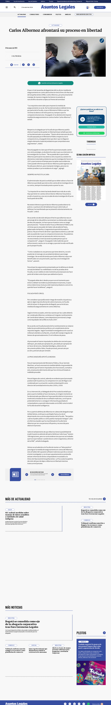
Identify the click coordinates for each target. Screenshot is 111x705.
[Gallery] (39, 473)
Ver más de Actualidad (97, 499)
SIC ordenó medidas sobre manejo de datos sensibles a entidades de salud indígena (17, 516)
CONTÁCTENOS (41, 674)
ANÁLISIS (68, 14)
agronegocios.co (27, 698)
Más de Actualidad (17, 499)
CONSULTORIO (34, 14)
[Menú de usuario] (87, 7)
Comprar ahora (91, 127)
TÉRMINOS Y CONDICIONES (45, 682)
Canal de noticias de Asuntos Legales (50, 83)
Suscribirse (100, 7)
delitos (43, 1)
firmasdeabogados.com (68, 698)
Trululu (51, 1)
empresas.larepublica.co (46, 698)
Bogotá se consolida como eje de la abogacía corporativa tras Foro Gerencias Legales (93, 512)
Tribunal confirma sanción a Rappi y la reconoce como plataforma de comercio (92, 525)
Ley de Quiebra (32, 1)
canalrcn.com (86, 698)
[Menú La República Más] (6, 7)
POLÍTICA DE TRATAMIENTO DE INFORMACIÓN (64, 682)
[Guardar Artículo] (14, 64)
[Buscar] (14, 7)
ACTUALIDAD (22, 14)
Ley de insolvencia (19, 1)
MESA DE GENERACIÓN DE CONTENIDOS (63, 674)
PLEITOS (58, 14)
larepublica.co (11, 698)
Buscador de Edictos (84, 14)
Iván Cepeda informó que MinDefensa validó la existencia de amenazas (38, 597)
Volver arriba (97, 651)
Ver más (91, 204)
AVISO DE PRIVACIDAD (62, 678)
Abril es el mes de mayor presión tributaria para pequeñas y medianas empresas (61, 597)
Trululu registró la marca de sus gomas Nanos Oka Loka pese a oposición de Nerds (89, 593)
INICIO (7, 674)
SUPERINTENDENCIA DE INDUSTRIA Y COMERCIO (63, 686)
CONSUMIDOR (47, 14)
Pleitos (81, 579)
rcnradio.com (100, 698)
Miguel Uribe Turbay (92, 1)
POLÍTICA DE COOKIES (43, 687)
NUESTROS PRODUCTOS (44, 678)
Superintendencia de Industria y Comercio (69, 1)
